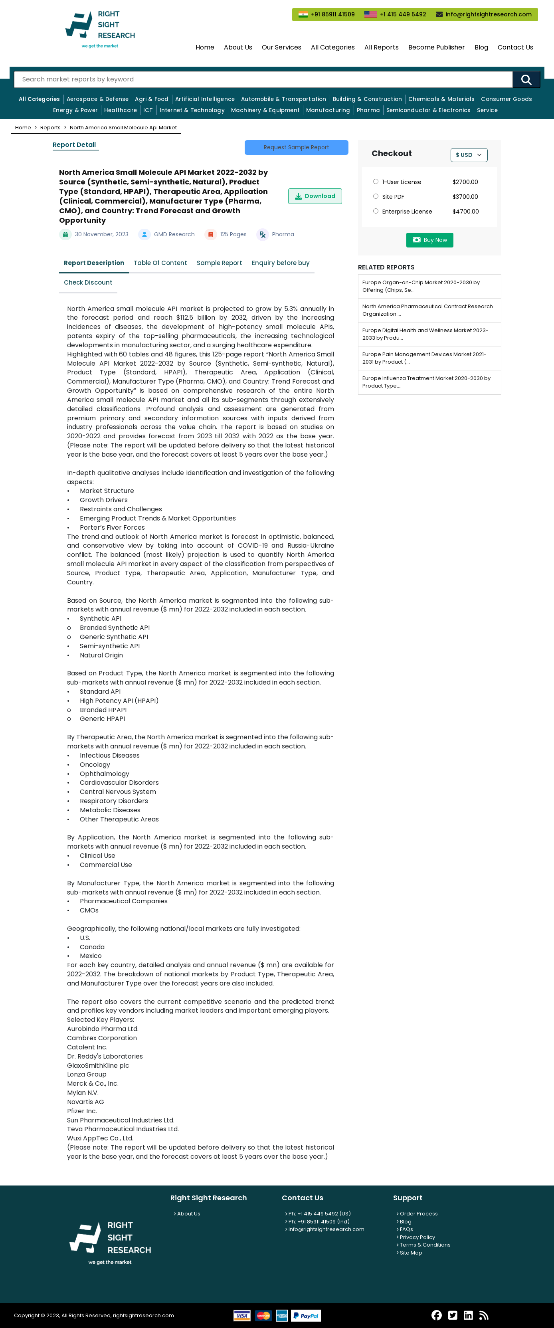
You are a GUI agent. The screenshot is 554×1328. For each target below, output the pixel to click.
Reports (50, 127)
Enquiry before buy (281, 263)
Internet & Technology (192, 110)
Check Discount (88, 282)
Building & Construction (367, 99)
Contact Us (515, 47)
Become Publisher (436, 47)
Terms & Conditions (423, 1245)
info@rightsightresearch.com (489, 14)
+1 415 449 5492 (403, 14)
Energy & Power (75, 110)
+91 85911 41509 (333, 14)
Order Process (417, 1213)
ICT (148, 110)
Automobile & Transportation (283, 99)
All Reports (381, 47)
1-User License (397, 182)
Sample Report (219, 263)
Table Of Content (160, 263)
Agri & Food (151, 99)
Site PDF (388, 197)
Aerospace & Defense (98, 99)
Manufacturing (328, 110)
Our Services (281, 47)
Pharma (368, 110)
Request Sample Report (296, 147)
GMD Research (174, 234)
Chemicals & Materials (441, 99)
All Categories (333, 47)
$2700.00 (465, 182)
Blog (481, 47)
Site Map (409, 1253)
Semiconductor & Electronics (428, 110)
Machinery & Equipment (265, 110)
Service (487, 110)
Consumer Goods (506, 99)
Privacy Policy (415, 1237)
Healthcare (120, 110)
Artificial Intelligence (205, 99)
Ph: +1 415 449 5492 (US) (318, 1213)
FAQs (404, 1229)
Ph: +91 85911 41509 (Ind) (317, 1221)
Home (205, 47)
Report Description (94, 263)
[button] (23, 127)
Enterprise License (402, 212)
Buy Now (430, 240)
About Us (238, 47)
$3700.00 (465, 197)
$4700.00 (466, 212)
